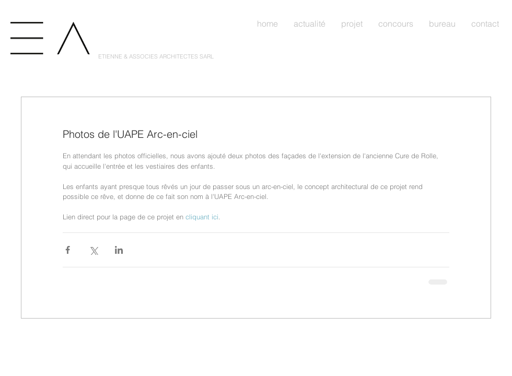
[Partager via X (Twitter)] (93, 250)
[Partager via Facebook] (68, 250)
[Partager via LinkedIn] (119, 250)
